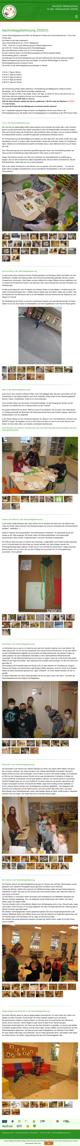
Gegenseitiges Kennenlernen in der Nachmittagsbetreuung (26, 1011)
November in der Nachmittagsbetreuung (18, 764)
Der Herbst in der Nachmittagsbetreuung (18, 880)
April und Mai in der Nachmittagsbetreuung (19, 271)
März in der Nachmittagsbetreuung (16, 390)
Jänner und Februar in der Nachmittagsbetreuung (22, 519)
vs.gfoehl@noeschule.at (63, 1132)
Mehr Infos (37, 1143)
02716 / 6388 (46, 1132)
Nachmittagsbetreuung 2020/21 (25, 30)
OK (49, 1143)
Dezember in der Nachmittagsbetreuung (18, 644)
